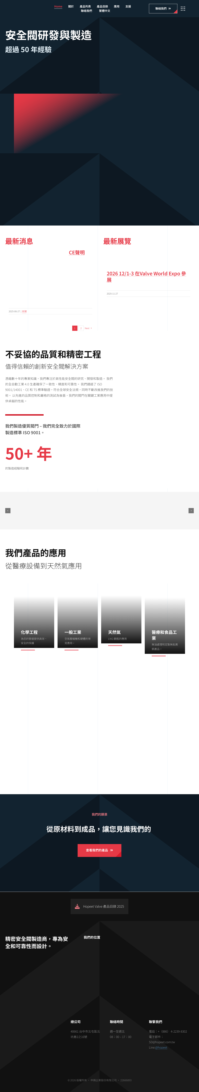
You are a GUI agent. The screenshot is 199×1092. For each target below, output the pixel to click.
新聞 (24, 311)
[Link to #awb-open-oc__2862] (183, 9)
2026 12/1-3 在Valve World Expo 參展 (146, 276)
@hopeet (161, 1047)
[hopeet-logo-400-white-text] (28, 7)
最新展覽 (117, 241)
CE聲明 (77, 252)
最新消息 (19, 241)
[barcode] (34, 1034)
